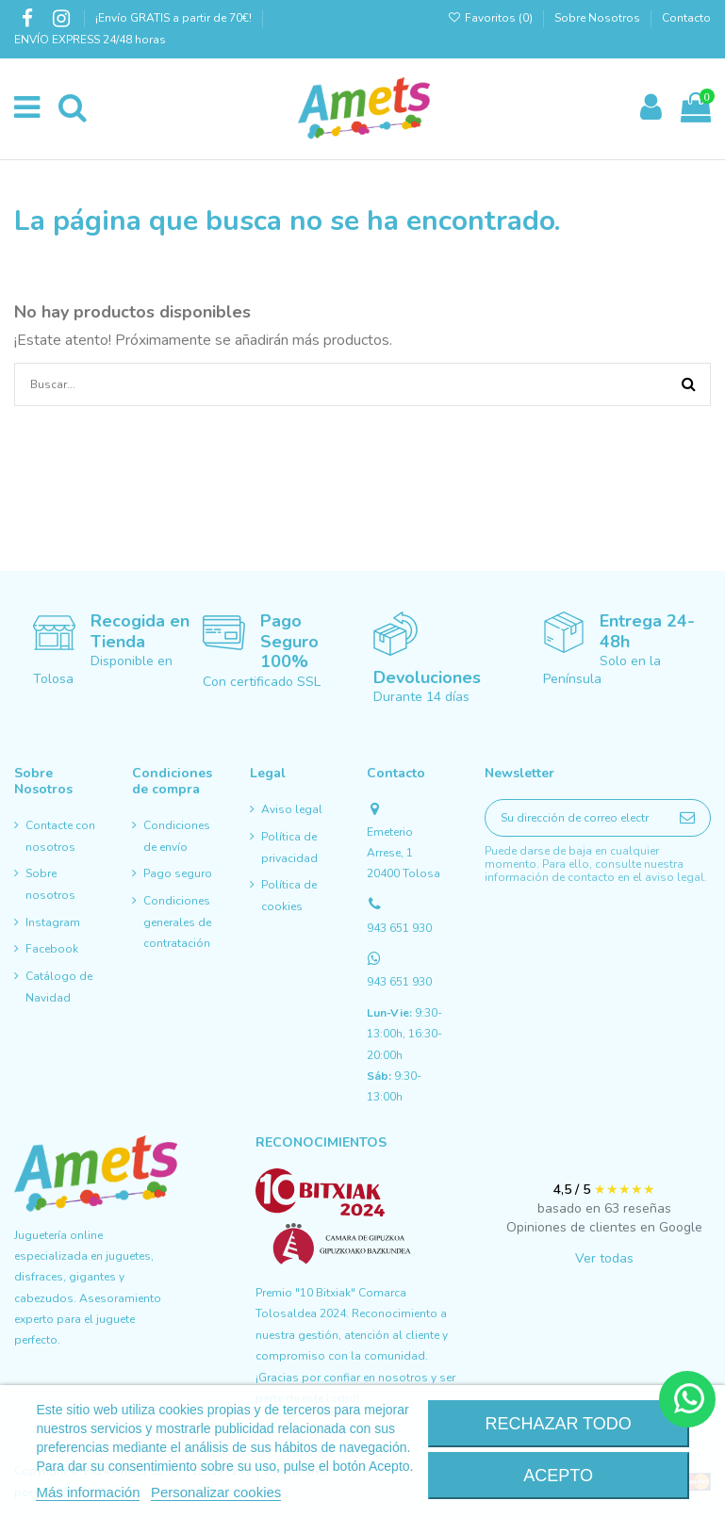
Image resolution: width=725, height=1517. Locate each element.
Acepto (558, 1475)
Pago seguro (177, 873)
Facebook (51, 948)
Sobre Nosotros (597, 17)
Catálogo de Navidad (58, 986)
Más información (88, 1492)
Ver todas (604, 1258)
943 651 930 (399, 928)
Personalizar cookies (216, 1492)
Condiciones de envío (176, 836)
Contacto (686, 17)
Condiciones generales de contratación (177, 922)
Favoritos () (492, 17)
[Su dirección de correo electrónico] (575, 817)
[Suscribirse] (687, 817)
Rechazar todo (558, 1423)
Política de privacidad (289, 847)
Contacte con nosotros (60, 836)
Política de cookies (289, 895)
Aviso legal (291, 809)
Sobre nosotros (50, 884)
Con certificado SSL (262, 682)
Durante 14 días (421, 697)
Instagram (52, 922)
